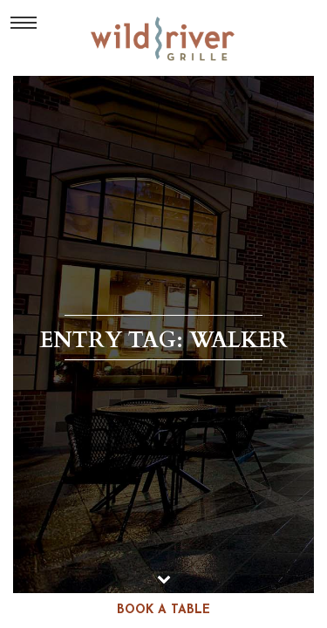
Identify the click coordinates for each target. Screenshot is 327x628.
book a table (163, 610)
